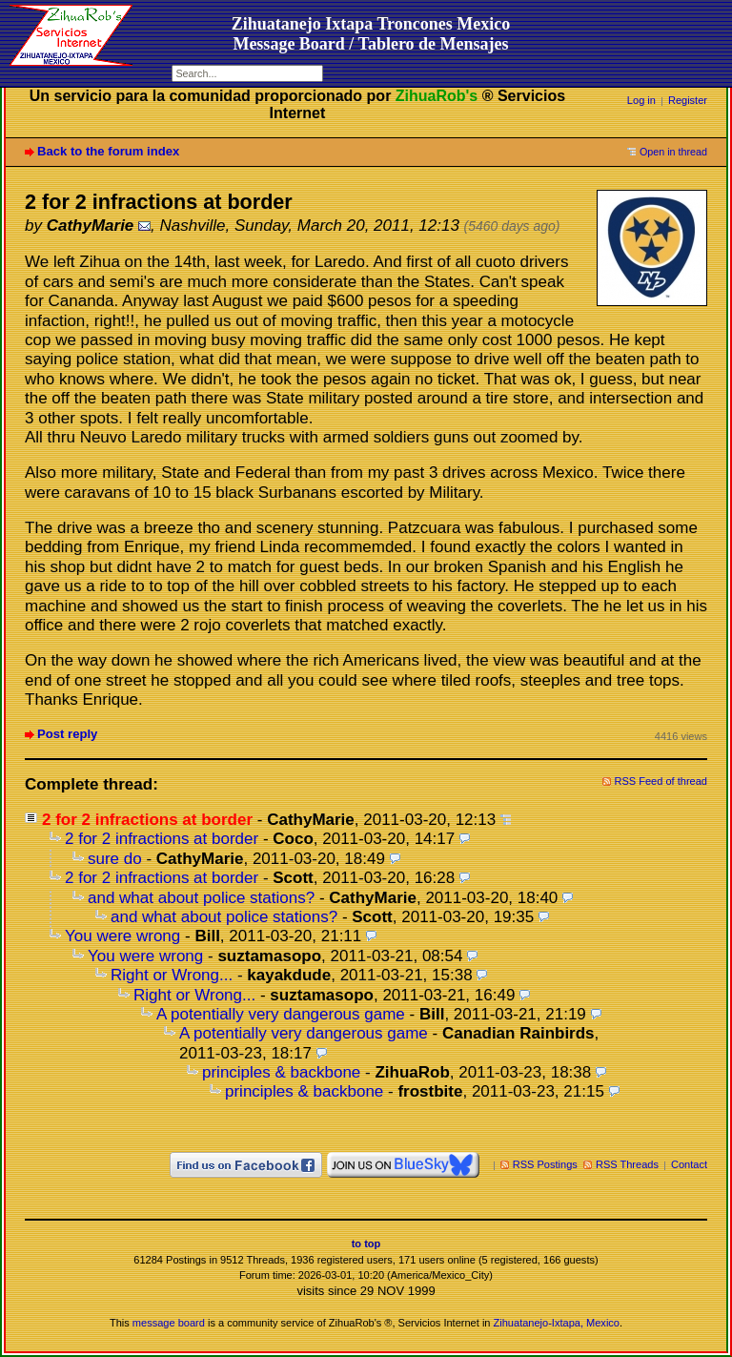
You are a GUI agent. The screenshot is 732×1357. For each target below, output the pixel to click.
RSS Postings (545, 1164)
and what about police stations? (201, 898)
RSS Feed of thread (661, 781)
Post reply (67, 734)
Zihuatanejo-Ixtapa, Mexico (557, 1322)
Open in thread (673, 151)
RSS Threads (627, 1164)
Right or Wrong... (172, 975)
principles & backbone (281, 1072)
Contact (689, 1164)
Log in (641, 100)
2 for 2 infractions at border (161, 839)
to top (366, 1243)
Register (687, 100)
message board (168, 1322)
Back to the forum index (108, 151)
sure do (115, 859)
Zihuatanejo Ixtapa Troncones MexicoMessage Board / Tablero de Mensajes (371, 33)
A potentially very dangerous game (280, 1014)
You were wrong (122, 936)
